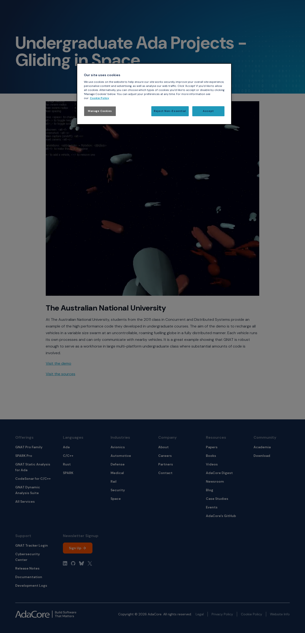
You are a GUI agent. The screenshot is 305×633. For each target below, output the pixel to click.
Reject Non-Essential (170, 111)
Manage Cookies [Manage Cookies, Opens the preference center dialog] (100, 111)
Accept (208, 111)
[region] (154, 94)
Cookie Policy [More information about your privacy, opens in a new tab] (99, 98)
